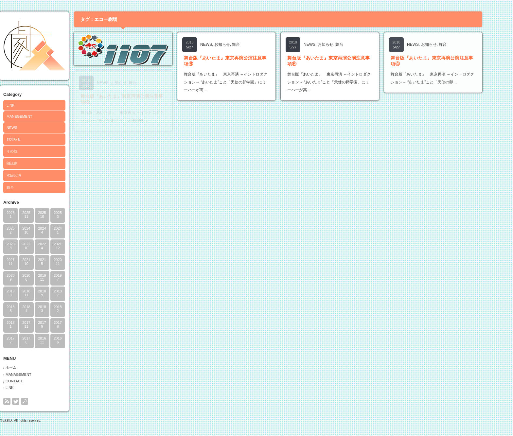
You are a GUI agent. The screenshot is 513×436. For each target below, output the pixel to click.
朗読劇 (26, 163)
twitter (29, 401)
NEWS (26, 128)
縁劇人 (22, 420)
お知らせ (28, 139)
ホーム (25, 367)
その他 (26, 151)
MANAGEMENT (32, 374)
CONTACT (28, 381)
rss (21, 401)
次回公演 (28, 175)
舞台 (24, 187)
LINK (24, 105)
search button (38, 401)
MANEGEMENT (33, 116)
